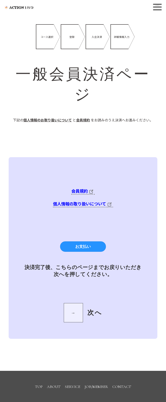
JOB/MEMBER (96, 386)
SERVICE (72, 386)
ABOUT (54, 386)
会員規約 (83, 191)
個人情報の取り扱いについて (83, 204)
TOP (39, 386)
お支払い (83, 246)
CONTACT (121, 386)
